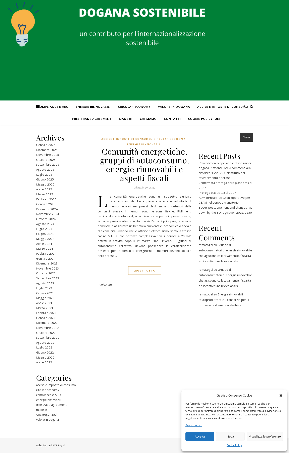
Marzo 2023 (44, 308)
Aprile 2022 (44, 362)
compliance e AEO (53, 107)
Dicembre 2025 (47, 150)
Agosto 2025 (45, 169)
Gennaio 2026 (45, 145)
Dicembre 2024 (47, 209)
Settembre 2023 (47, 278)
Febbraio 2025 (46, 199)
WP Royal (59, 445)
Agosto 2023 (45, 283)
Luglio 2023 (44, 288)
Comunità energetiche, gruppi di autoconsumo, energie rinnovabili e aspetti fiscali (144, 164)
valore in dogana (174, 107)
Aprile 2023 (44, 303)
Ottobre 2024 (46, 219)
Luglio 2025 (44, 174)
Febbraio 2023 (46, 313)
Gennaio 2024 (45, 258)
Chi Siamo (148, 119)
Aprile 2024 (44, 244)
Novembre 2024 (47, 214)
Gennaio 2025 (45, 204)
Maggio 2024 (45, 239)
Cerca (246, 137)
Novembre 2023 (47, 268)
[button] (281, 396)
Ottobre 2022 (46, 333)
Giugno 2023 (45, 293)
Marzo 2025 (44, 194)
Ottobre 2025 (46, 160)
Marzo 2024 (44, 248)
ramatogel (206, 245)
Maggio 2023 (45, 298)
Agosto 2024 (45, 224)
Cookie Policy (234, 445)
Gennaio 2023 (45, 318)
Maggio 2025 (45, 184)
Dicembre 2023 (47, 263)
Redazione (106, 285)
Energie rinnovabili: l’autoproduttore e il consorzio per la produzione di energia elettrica (224, 299)
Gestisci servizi (193, 425)
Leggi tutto (144, 270)
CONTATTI (172, 119)
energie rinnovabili (93, 107)
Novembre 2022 (47, 328)
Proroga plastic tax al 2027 (217, 193)
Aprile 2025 (44, 189)
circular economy (134, 107)
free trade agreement (92, 119)
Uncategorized (46, 414)
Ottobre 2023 (46, 273)
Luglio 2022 (44, 347)
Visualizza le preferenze (265, 436)
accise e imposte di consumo (222, 107)
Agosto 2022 (45, 342)
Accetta (200, 436)
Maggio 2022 (45, 357)
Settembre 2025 (47, 164)
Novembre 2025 (47, 155)
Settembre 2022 (47, 337)
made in (126, 119)
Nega (230, 436)
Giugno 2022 (45, 352)
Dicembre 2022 (47, 323)
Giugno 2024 (45, 234)
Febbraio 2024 (46, 253)
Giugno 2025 (45, 179)
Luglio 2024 (44, 229)
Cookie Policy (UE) (204, 119)
